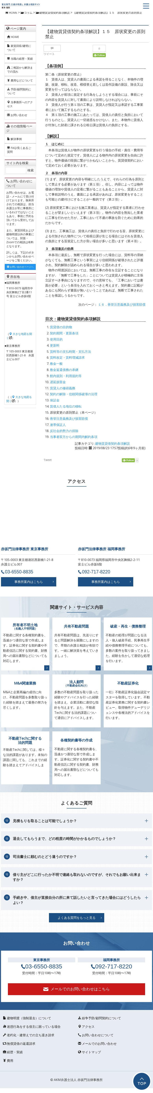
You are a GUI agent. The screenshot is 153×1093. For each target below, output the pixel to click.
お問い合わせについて (96, 1035)
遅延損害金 (58, 382)
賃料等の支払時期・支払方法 (70, 351)
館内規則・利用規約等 (66, 376)
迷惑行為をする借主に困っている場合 (32, 1026)
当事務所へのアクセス (20, 104)
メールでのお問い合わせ (97, 1043)
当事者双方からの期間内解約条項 (73, 437)
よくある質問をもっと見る (77, 917)
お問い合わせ (17, 115)
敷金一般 (56, 363)
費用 (8, 1060)
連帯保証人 (58, 425)
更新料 (54, 345)
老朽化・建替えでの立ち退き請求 (28, 1035)
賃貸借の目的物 (61, 327)
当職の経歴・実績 (20, 59)
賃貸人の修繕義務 (62, 388)
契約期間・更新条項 (64, 333)
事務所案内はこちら (28, 582)
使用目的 (56, 339)
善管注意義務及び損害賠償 (69, 418)
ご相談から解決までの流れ (20, 69)
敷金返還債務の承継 (64, 370)
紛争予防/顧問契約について (99, 1018)
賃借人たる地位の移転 (66, 406)
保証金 (54, 400)
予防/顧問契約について (19, 91)
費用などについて (20, 80)
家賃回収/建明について (19, 48)
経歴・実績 (13, 1052)
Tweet (48, 459)
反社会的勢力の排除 (64, 431)
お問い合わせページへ (20, 267)
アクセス (86, 1026)
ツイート (49, 54)
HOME (13, 37)
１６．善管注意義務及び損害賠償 (121, 304)
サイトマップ (89, 1052)
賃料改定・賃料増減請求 (67, 357)
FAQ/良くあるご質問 (19, 150)
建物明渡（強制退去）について (27, 1018)
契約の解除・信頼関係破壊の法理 (73, 394)
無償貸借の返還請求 (19, 1043)
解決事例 (14, 139)
